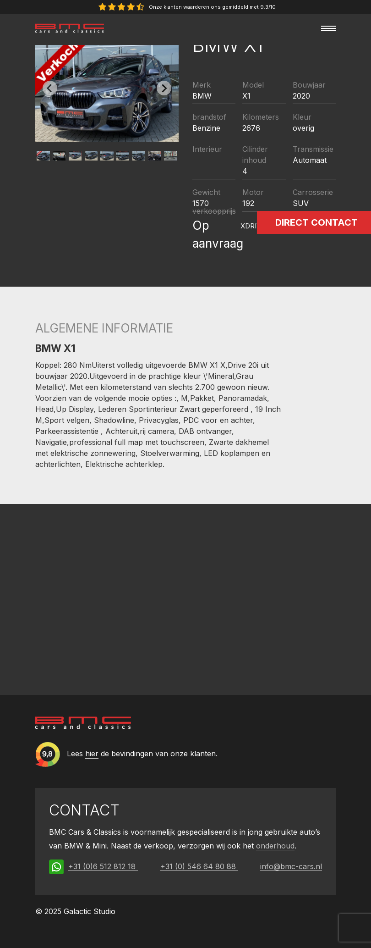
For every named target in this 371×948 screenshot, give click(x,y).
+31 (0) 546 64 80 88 (199, 866)
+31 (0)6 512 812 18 (103, 866)
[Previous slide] (50, 88)
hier (91, 754)
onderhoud (275, 845)
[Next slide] (164, 88)
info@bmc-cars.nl (291, 866)
